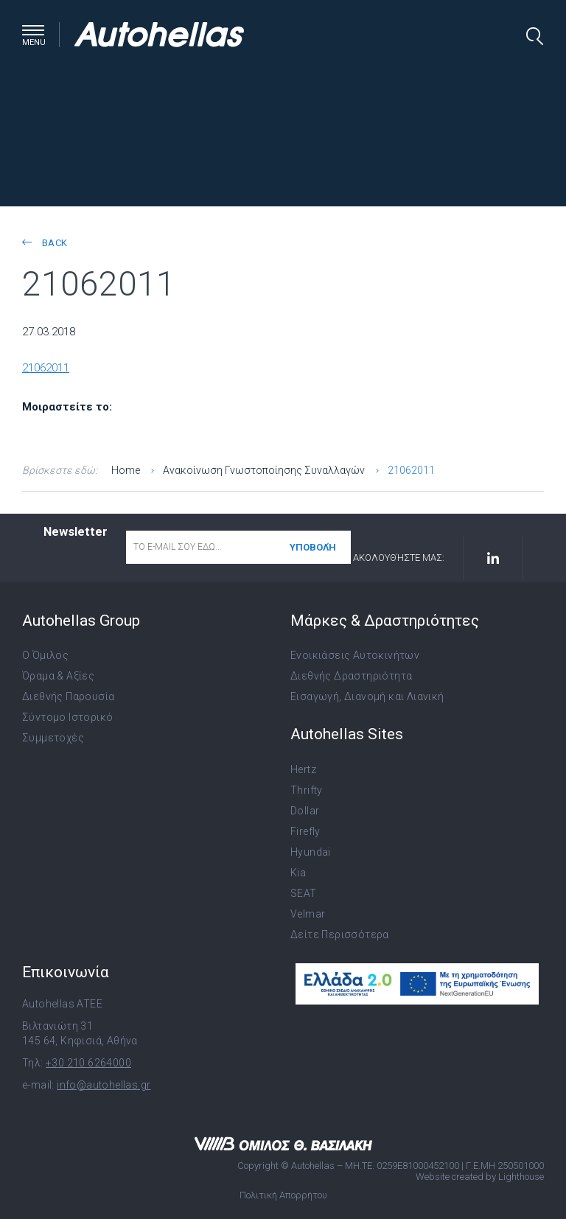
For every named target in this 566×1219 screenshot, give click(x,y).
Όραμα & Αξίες (58, 676)
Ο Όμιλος (45, 655)
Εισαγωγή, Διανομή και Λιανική (367, 696)
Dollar (304, 811)
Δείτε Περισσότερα (339, 934)
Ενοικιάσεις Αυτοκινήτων (354, 655)
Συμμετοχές (53, 738)
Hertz (303, 769)
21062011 (45, 367)
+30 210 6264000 (88, 1063)
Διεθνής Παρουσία (68, 696)
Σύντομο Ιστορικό (67, 717)
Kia (298, 873)
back (44, 242)
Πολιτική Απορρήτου (283, 1195)
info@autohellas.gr (103, 1085)
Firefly (305, 831)
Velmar (307, 914)
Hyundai (310, 852)
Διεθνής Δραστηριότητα (351, 676)
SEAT (303, 893)
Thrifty (306, 790)
